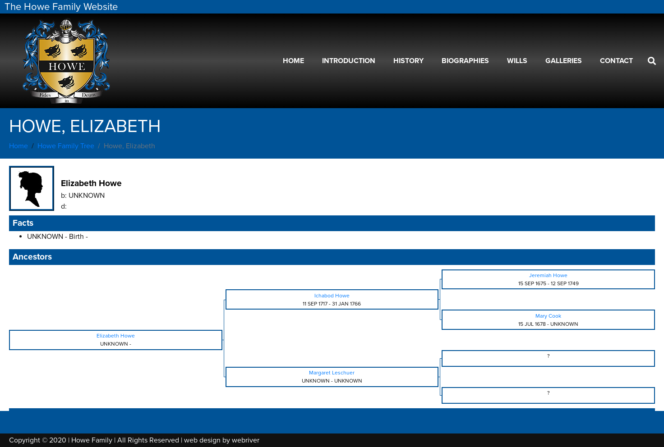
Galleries (563, 60)
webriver (245, 440)
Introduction (348, 60)
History (408, 60)
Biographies (465, 60)
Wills (517, 60)
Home (293, 60)
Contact (616, 60)
